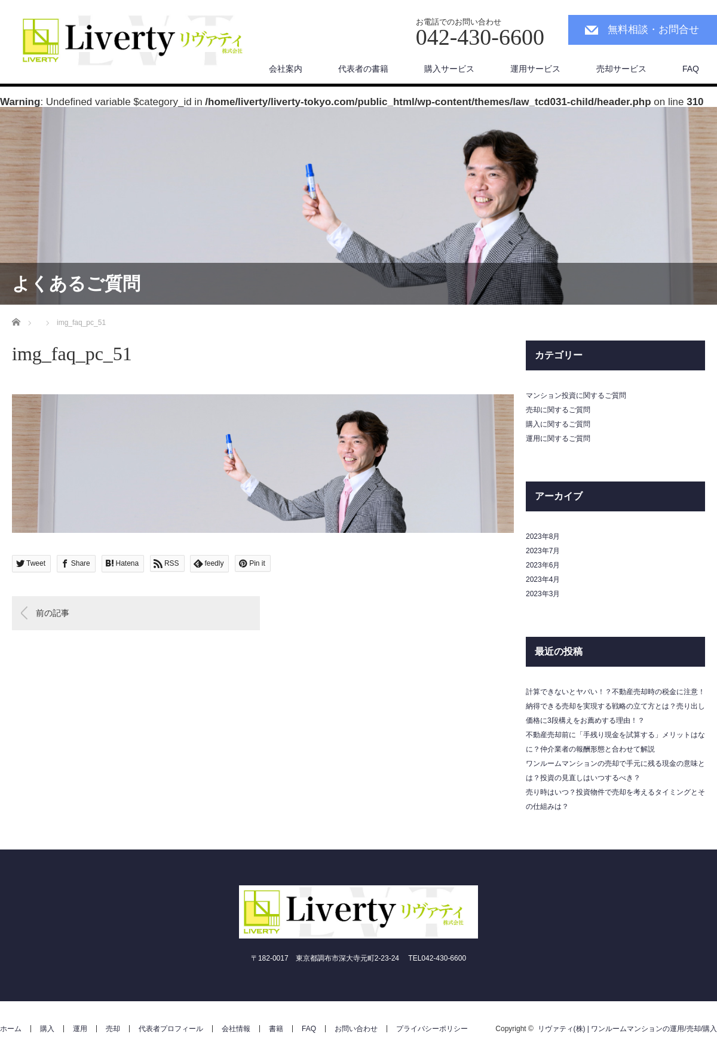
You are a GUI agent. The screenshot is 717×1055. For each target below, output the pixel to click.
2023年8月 (543, 536)
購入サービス (449, 68)
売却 (113, 1028)
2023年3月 (543, 594)
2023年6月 (543, 565)
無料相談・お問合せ (653, 29)
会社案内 (285, 68)
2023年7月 (543, 551)
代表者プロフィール (171, 1028)
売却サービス (621, 68)
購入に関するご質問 (558, 424)
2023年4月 (543, 579)
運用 (80, 1028)
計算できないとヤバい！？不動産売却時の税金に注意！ (615, 692)
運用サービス (535, 68)
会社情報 (236, 1028)
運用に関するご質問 (558, 438)
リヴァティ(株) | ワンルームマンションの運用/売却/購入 (627, 1029)
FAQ (690, 68)
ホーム (11, 1028)
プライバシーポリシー (432, 1028)
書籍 (276, 1028)
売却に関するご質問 (558, 410)
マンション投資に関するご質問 (576, 395)
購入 (47, 1028)
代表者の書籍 (363, 68)
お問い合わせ (356, 1028)
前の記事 (52, 613)
